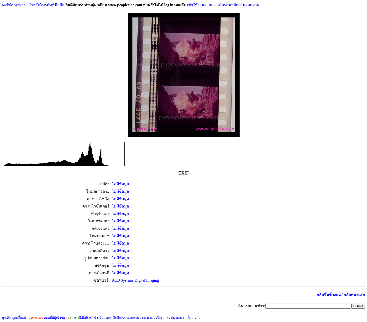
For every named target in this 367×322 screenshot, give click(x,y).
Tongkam (147, 317)
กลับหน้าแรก (354, 295)
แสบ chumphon (174, 317)
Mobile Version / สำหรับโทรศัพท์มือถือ (33, 5)
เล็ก (188, 317)
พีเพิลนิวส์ (85, 317)
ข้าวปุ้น (99, 317)
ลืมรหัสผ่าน (249, 5)
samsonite (133, 317)
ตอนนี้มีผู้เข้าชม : (56, 317)
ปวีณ (159, 317)
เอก (108, 317)
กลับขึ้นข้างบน (329, 295)
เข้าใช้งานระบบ (199, 5)
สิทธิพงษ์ (119, 317)
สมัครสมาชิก (227, 5)
